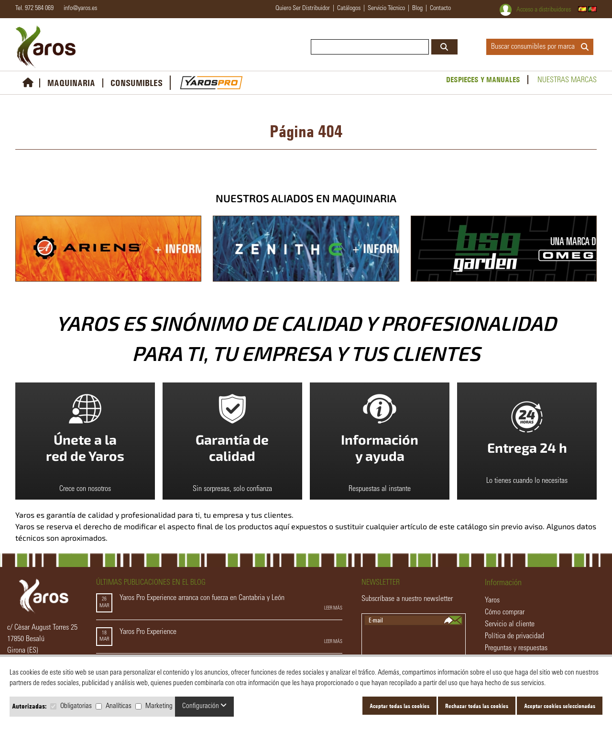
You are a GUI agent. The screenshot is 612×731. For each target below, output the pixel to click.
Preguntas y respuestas (516, 648)
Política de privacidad (514, 636)
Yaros (492, 600)
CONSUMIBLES (136, 82)
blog (417, 8)
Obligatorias (76, 706)
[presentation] (414, 644)
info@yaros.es (78, 8)
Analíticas (118, 706)
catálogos (349, 8)
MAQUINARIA (71, 82)
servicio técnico (386, 8)
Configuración (204, 706)
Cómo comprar (505, 612)
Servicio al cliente (510, 624)
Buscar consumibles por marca (540, 47)
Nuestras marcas (567, 80)
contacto (440, 8)
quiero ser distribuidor (302, 8)
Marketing (159, 706)
